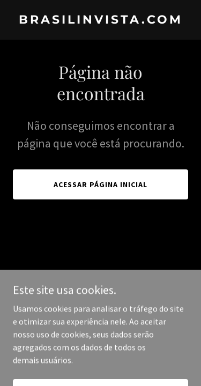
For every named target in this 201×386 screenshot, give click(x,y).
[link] (100, 20)
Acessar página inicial (100, 184)
